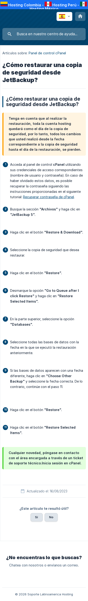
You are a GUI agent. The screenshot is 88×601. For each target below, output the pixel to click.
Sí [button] (36, 517)
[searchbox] (44, 34)
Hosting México (44, 8)
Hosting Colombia (24, 5)
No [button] (51, 517)
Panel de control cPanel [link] (47, 53)
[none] (64, 16)
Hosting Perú (64, 5)
